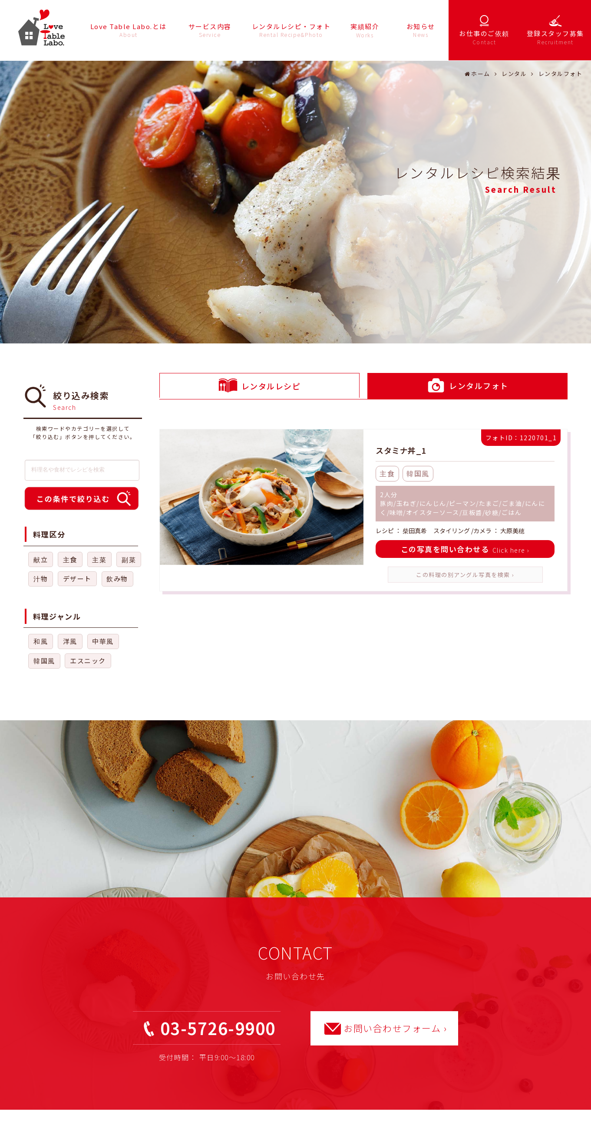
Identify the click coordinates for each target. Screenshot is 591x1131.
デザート (77, 578)
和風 (40, 641)
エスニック (88, 660)
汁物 (40, 578)
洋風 (70, 641)
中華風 (103, 641)
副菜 (129, 559)
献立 (40, 559)
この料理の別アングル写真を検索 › (465, 574)
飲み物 (117, 578)
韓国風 (44, 660)
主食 (70, 559)
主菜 (99, 559)
